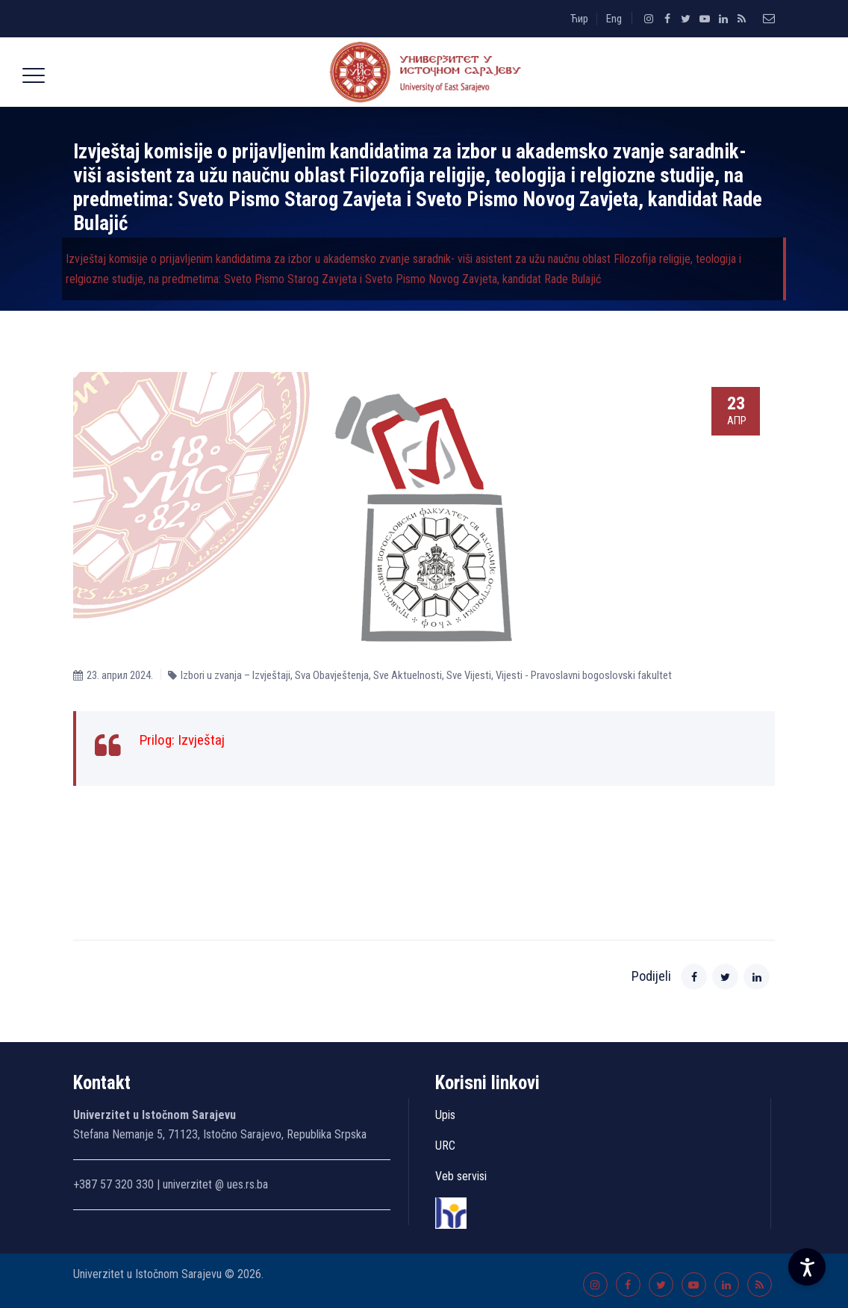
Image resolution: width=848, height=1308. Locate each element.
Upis (445, 1115)
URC (445, 1145)
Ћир (579, 18)
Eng (614, 18)
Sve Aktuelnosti (407, 675)
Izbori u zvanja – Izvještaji (235, 675)
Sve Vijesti (468, 675)
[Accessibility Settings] (807, 1267)
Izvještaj (201, 739)
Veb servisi (461, 1176)
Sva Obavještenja (332, 675)
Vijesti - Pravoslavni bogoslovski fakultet (584, 675)
